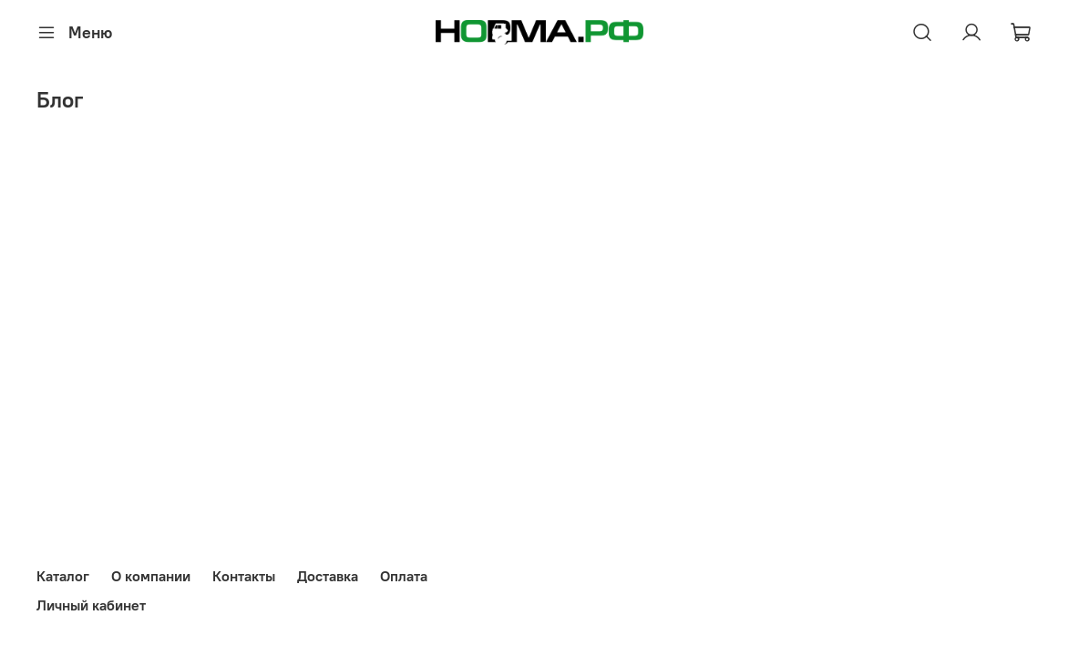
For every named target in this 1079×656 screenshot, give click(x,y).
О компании (150, 576)
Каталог (62, 576)
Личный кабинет (91, 605)
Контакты (243, 576)
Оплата (403, 576)
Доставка (327, 576)
